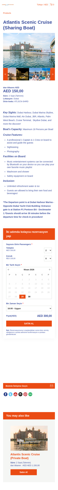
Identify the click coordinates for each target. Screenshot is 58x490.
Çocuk (20, 257)
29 (22, 296)
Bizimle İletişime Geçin (17, 386)
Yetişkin (20, 249)
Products (7, 13)
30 (29, 296)
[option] (9, 74)
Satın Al (29, 323)
